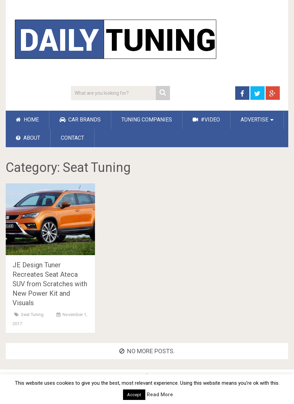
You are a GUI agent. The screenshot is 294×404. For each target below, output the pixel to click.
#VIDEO (206, 119)
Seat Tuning (32, 314)
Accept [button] (134, 394)
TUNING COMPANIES (146, 119)
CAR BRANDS (80, 119)
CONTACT (72, 138)
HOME (27, 119)
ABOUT (28, 138)
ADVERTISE (254, 119)
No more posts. (147, 351)
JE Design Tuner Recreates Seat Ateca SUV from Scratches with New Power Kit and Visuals (50, 284)
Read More (160, 394)
